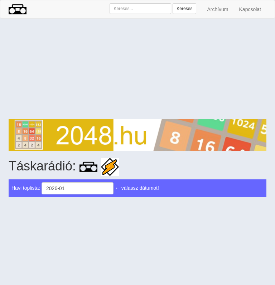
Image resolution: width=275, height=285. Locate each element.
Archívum (217, 9)
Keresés (184, 8)
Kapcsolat (250, 9)
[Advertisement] (137, 69)
